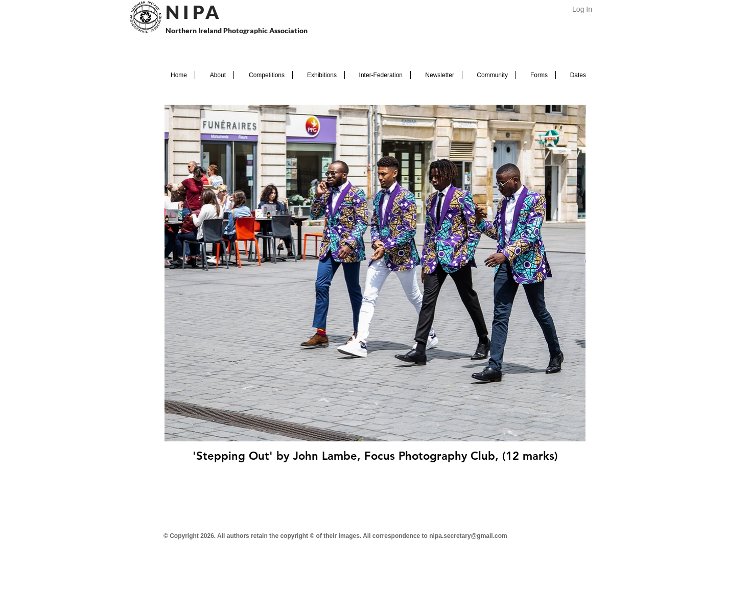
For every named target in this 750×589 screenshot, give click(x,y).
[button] (214, 75)
